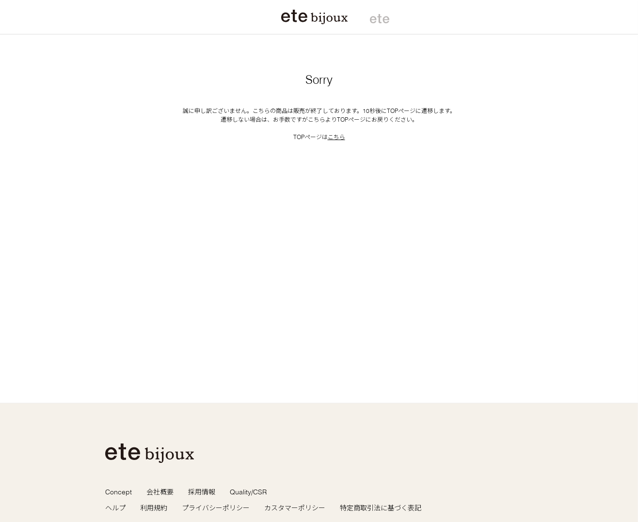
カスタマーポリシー (294, 508)
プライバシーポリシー (216, 508)
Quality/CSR (248, 492)
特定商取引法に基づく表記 (380, 508)
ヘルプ (115, 508)
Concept (118, 492)
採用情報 (201, 492)
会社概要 (160, 492)
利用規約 (153, 508)
